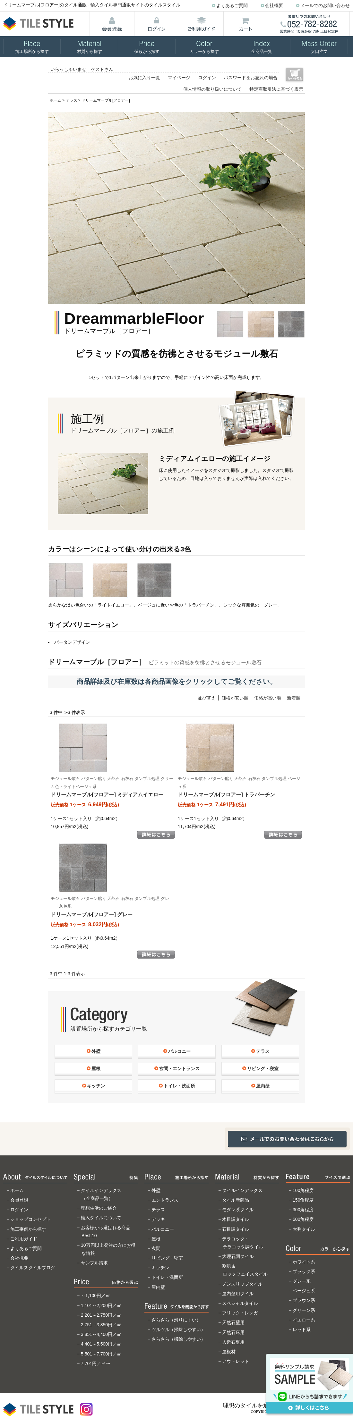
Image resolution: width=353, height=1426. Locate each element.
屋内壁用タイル (238, 1293)
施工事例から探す (28, 1229)
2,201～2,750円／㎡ (101, 1315)
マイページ (179, 77)
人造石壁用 (233, 1342)
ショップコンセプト (30, 1219)
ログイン (207, 77)
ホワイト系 (304, 1261)
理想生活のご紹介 (99, 1208)
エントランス (164, 1200)
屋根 (155, 1238)
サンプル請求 (94, 1262)
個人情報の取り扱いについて (212, 89)
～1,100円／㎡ (95, 1295)
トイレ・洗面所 (167, 1277)
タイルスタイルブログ (32, 1267)
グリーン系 (304, 1310)
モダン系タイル (238, 1209)
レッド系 (302, 1329)
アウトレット (235, 1361)
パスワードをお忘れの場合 (251, 77)
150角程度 (303, 1200)
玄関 (155, 1248)
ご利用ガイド (23, 1238)
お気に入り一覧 (144, 77)
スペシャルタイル (240, 1303)
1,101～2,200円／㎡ (101, 1305)
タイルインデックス (242, 1190)
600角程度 (303, 1219)
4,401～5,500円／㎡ (101, 1343)
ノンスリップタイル (242, 1284)
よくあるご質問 (232, 5)
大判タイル (304, 1229)
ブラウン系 (304, 1300)
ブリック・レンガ (240, 1312)
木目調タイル (235, 1219)
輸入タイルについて (101, 1217)
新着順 (293, 697)
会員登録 (19, 1200)
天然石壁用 (233, 1322)
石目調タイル (235, 1229)
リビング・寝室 (167, 1258)
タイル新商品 (235, 1200)
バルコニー (162, 1229)
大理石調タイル (238, 1256)
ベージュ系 (304, 1290)
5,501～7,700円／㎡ (101, 1353)
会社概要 (274, 5)
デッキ (158, 1219)
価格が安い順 (234, 697)
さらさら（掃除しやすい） (178, 1339)
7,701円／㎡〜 (95, 1363)
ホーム (55, 100)
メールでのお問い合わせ (325, 5)
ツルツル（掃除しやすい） (178, 1329)
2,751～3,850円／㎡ (101, 1324)
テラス (71, 100)
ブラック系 (304, 1271)
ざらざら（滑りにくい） (176, 1319)
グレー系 (302, 1281)
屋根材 (229, 1351)
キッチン (160, 1267)
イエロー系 (304, 1319)
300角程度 (303, 1209)
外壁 (155, 1190)
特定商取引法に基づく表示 (276, 89)
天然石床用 (233, 1332)
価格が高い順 (267, 697)
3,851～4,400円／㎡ (101, 1334)
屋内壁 (158, 1287)
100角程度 (303, 1190)
